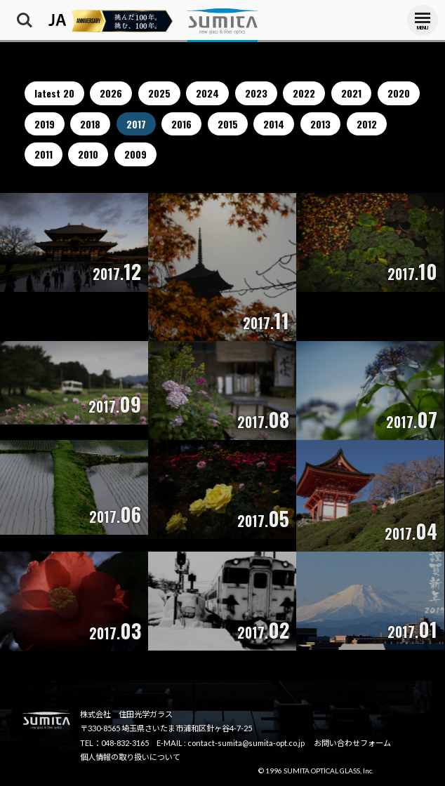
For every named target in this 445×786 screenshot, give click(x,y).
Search (24, 20)
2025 (159, 93)
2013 (320, 123)
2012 (367, 123)
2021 (351, 93)
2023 (256, 93)
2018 (90, 123)
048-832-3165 (125, 742)
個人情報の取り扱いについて (130, 756)
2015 (228, 123)
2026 (111, 93)
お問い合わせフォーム (352, 742)
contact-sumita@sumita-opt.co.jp (246, 742)
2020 (398, 93)
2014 (273, 123)
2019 (44, 123)
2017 (136, 123)
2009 (135, 154)
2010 (88, 154)
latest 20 (54, 93)
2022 (304, 93)
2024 (207, 93)
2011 (43, 154)
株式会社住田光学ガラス (222, 21)
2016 (181, 123)
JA (57, 20)
